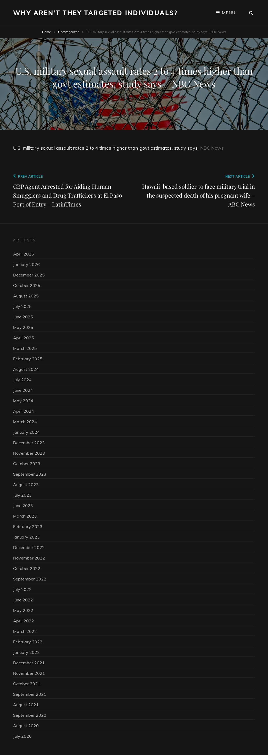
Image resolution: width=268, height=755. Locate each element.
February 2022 (27, 641)
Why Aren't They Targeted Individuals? (95, 13)
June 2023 (23, 505)
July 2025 (22, 306)
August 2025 (26, 295)
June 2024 (23, 390)
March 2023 (25, 516)
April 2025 (23, 337)
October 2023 (26, 463)
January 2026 (26, 264)
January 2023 (26, 537)
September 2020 (29, 715)
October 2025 (26, 285)
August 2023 (26, 484)
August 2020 (26, 725)
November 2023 (29, 453)
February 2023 (27, 526)
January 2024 (26, 432)
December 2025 (29, 275)
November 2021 (29, 673)
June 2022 (23, 599)
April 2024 (23, 411)
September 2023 (29, 474)
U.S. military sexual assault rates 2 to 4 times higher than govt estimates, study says (105, 148)
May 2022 (23, 610)
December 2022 (29, 547)
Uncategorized (68, 32)
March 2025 (25, 348)
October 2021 (26, 683)
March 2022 (25, 631)
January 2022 (26, 652)
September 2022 (29, 579)
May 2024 (23, 400)
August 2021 (26, 704)
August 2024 (26, 369)
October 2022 (26, 568)
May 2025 (23, 327)
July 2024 (22, 379)
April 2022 (23, 620)
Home (46, 32)
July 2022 (22, 589)
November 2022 (29, 558)
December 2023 (29, 442)
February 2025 (27, 358)
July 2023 (22, 495)
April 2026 (23, 254)
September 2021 (29, 694)
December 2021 (29, 662)
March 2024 (25, 421)
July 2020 (22, 736)
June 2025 (23, 316)
